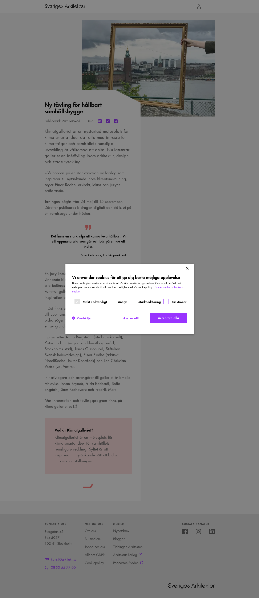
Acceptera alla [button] (168, 317)
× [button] (187, 268)
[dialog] (129, 299)
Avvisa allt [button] (131, 317)
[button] (81, 318)
